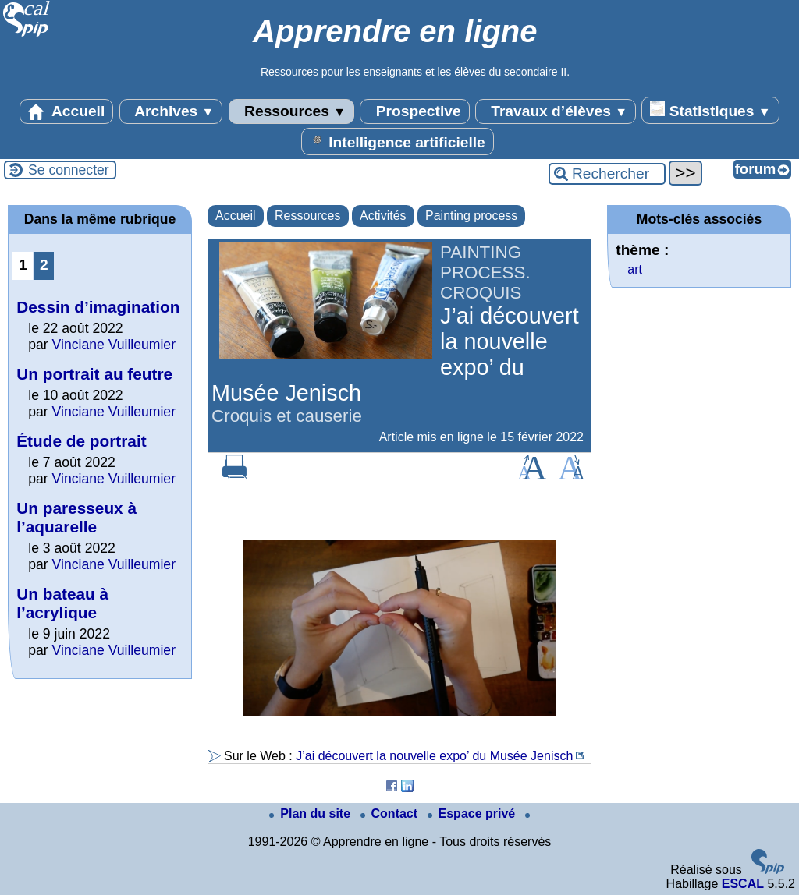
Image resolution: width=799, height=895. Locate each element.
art (634, 269)
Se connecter (68, 170)
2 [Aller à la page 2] (44, 264)
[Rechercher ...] (607, 174)
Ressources (291, 111)
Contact (390, 813)
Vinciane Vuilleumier (114, 344)
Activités (383, 215)
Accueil (66, 111)
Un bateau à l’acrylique (62, 603)
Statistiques (710, 110)
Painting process (471, 215)
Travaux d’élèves (555, 111)
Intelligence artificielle (397, 141)
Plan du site (311, 813)
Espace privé (473, 813)
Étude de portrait (81, 441)
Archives (171, 111)
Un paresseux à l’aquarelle (76, 517)
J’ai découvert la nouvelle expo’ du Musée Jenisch (434, 755)
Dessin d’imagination (97, 307)
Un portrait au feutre (94, 374)
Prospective (414, 111)
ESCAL (743, 883)
